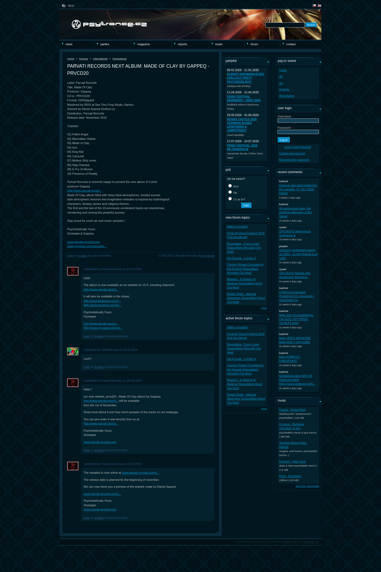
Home (70, 58)
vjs (281, 83)
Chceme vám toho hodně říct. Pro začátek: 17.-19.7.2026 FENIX (298, 189)
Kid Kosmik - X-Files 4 (241, 258)
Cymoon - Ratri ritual (292, 461)
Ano (233, 186)
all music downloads (307, 486)
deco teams (286, 95)
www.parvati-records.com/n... (141, 472)
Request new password (294, 159)
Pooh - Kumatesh (290, 476)
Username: (286, 116)
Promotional (119, 58)
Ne (232, 192)
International (100, 58)
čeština (314, 5)
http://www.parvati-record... (84, 190)
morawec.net (311, 541)
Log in (71, 5)
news (69, 44)
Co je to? (236, 199)
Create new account (292, 153)
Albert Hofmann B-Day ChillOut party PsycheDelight (245, 77)
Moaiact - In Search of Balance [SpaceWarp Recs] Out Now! (244, 283)
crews (283, 70)
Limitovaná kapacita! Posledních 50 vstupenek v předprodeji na (296, 296)
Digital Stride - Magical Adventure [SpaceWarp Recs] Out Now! (246, 298)
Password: (285, 127)
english (319, 5)
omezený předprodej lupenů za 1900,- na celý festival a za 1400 (298, 254)
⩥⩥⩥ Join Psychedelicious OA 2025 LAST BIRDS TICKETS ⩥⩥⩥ (296, 319)
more (264, 307)
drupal (286, 541)
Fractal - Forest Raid (292, 409)
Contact (291, 44)
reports (182, 44)
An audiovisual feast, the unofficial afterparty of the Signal (295, 212)
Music (219, 44)
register (82, 255)
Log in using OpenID (297, 147)
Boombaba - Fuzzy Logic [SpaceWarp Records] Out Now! (244, 247)
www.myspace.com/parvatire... (87, 246)
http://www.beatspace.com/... (102, 300)
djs (281, 76)
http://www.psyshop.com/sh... (102, 305)
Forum (254, 44)
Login (70, 255)
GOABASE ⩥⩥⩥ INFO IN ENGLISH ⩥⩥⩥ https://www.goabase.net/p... (297, 380)
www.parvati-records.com (83, 241)
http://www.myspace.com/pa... (103, 327)
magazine (143, 44)
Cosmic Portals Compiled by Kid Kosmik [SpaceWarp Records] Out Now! (245, 268)
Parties (105, 44)
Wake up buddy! (237, 226)
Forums (83, 58)
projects (284, 89)
